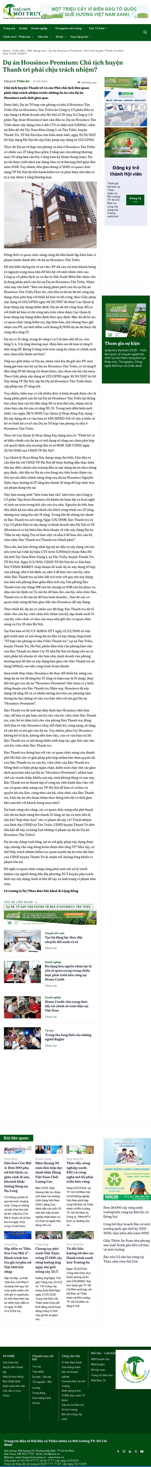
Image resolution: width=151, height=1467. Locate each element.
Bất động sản (37, 50)
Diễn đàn (19, 50)
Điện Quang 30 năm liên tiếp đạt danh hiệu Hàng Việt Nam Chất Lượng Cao (48, 1172)
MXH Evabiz (98, 1361)
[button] (145, 32)
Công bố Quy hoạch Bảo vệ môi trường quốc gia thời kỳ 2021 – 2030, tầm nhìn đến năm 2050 (126, 1222)
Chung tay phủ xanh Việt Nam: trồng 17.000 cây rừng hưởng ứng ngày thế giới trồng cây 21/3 (48, 1258)
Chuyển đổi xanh (54, 933)
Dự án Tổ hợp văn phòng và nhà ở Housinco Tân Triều (48, 906)
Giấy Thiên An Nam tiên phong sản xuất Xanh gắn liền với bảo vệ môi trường (125, 1236)
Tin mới (49, 1030)
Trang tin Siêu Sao (102, 1372)
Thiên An (23, 81)
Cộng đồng (10, 1159)
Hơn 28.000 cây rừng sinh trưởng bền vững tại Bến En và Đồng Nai (124, 1209)
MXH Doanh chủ (100, 1356)
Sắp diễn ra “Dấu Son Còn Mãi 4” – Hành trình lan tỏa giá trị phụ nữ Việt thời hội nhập (17, 1256)
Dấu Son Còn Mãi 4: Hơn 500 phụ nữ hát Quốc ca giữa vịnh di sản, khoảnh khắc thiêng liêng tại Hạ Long (17, 1176)
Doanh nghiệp (53, 962)
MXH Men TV (98, 1377)
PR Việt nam (98, 1367)
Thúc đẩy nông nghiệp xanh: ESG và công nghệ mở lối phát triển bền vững (79, 1172)
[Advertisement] (50, 1081)
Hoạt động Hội (74, 1159)
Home (6, 50)
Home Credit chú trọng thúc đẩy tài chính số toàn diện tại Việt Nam (66, 1006)
